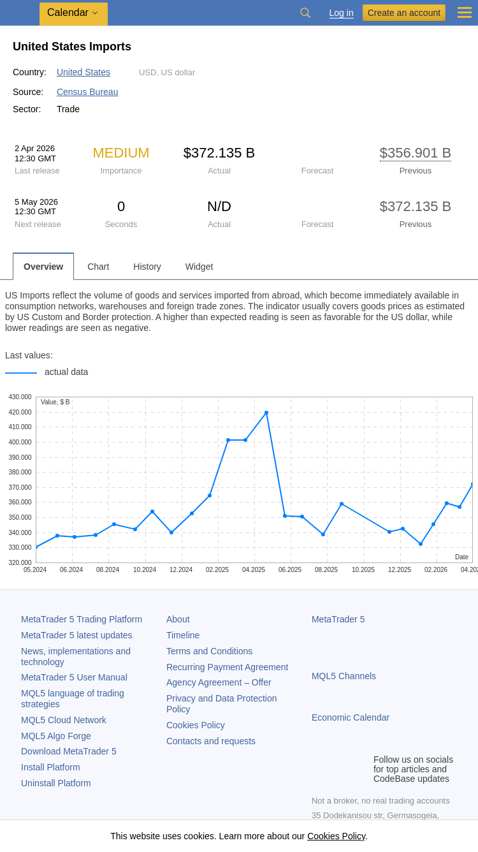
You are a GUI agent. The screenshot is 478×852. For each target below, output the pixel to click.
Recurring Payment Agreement (227, 667)
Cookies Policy (195, 725)
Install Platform (50, 767)
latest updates (77, 635)
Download (69, 751)
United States (83, 72)
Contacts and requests (211, 741)
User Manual (74, 677)
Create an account (404, 13)
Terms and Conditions (209, 651)
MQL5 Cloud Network (63, 720)
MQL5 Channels (344, 676)
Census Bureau (88, 92)
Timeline (182, 635)
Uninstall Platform (56, 783)
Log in (342, 13)
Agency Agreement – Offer (219, 682)
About (178, 619)
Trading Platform (81, 619)
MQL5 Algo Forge (56, 736)
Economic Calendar (350, 717)
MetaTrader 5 (338, 619)
